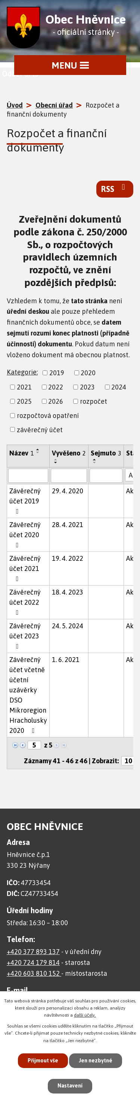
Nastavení (70, 1086)
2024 (118, 387)
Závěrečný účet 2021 (25, 568)
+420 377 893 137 (33, 952)
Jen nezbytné (95, 1061)
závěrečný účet (40, 429)
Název (21, 453)
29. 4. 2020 (67, 491)
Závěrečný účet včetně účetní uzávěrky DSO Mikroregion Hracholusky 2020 (28, 695)
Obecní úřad (54, 105)
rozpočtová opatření (48, 415)
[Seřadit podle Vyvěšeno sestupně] (56, 462)
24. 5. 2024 (67, 626)
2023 (87, 387)
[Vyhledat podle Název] (28, 476)
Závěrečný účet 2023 (25, 636)
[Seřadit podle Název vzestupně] (38, 449)
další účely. (85, 1015)
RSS (114, 188)
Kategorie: (22, 372)
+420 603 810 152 (34, 973)
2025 (24, 401)
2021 (24, 387)
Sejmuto (106, 453)
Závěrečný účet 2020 (25, 534)
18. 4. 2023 (67, 592)
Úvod (15, 105)
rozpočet (93, 401)
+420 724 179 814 (33, 962)
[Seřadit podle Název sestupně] (38, 452)
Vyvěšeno (69, 453)
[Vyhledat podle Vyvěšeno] (69, 476)
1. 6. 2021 (66, 660)
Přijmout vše (43, 1061)
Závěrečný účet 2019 (25, 501)
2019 (56, 373)
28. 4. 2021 (67, 525)
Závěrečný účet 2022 (25, 602)
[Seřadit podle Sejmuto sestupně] (95, 462)
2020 (88, 373)
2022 (55, 387)
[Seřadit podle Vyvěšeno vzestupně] (56, 459)
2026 (55, 401)
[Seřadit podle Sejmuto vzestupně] (95, 459)
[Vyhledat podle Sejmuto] (106, 476)
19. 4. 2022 (67, 558)
